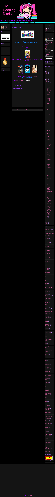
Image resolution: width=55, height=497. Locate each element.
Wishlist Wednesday (49, 138)
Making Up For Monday (48, 359)
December (48, 82)
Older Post (40, 109)
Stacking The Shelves (19, 81)
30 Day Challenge (47, 269)
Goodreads (28, 59)
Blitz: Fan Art (48, 149)
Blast (45, 276)
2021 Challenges (47, 257)
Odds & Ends (47, 378)
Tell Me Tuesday (47, 430)
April (47, 217)
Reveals (46, 401)
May (47, 216)
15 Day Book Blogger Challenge (49, 233)
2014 (47, 81)
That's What (46, 431)
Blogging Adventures (48, 284)
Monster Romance (47, 368)
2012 (47, 223)
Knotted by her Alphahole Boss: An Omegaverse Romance (48, 42)
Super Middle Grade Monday (49, 416)
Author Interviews (31, 22)
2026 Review (47, 268)
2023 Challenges (47, 261)
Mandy (6, 26)
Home (3, 22)
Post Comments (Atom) (30, 112)
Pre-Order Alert (47, 379)
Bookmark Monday (47, 299)
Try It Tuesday (47, 439)
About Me (8, 22)
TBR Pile (46, 424)
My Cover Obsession (48, 375)
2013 (47, 222)
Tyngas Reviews (29, 39)
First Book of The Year (48, 332)
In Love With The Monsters (48, 350)
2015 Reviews (47, 243)
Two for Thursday (47, 442)
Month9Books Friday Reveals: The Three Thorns (49, 192)
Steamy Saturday (47, 413)
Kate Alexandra (48, 39)
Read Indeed (47, 390)
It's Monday (46, 351)
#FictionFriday (47, 230)
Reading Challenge (47, 394)
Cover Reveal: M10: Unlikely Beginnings (49, 148)
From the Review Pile (48, 339)
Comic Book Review (47, 313)
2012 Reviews (47, 235)
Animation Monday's (47, 272)
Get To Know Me (47, 340)
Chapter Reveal (47, 307)
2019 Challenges (47, 253)
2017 (47, 78)
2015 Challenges (47, 242)
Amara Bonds (47, 44)
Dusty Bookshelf (47, 324)
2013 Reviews (47, 238)
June (47, 89)
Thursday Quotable (47, 435)
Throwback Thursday (48, 434)
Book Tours (46, 294)
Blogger (30, 495)
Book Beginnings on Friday (48, 287)
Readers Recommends (48, 393)
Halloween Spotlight (47, 346)
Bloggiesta (46, 283)
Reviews (24, 22)
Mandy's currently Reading (49, 36)
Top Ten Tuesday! (49, 176)
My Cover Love (47, 374)
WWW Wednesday (47, 451)
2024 (47, 70)
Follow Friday (48, 97)
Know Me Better (47, 355)
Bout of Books (47, 302)
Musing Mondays (49, 144)
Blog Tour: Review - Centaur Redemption (49, 164)
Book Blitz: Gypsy (49, 198)
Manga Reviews (47, 363)
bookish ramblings (47, 298)
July (47, 88)
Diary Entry (48, 99)
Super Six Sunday (47, 418)
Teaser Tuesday (49, 133)
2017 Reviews (47, 249)
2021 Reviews (47, 258)
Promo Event (47, 382)
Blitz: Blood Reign (49, 98)
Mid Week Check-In (47, 364)
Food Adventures (47, 335)
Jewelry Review (47, 354)
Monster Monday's (47, 367)
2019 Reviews (47, 254)
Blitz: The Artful (49, 179)
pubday (46, 383)
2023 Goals (14, 22)
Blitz (45, 279)
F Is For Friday (47, 328)
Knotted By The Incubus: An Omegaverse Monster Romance (49, 47)
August (48, 87)
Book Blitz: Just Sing (49, 197)
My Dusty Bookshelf (49, 100)
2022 (47, 72)
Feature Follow (47, 331)
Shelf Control (47, 409)
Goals (46, 343)
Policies (19, 22)
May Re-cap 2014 (49, 212)
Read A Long (47, 389)
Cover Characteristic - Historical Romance (49, 214)
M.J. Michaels (48, 52)
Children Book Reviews (48, 308)
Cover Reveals (47, 317)
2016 (47, 79)
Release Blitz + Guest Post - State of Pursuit (49, 168)
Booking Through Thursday (48, 295)
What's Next (46, 447)
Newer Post (15, 109)
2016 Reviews (47, 246)
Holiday (46, 347)
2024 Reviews (47, 264)
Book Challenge (47, 291)
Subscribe (5, 38)
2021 (47, 73)
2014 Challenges (47, 239)
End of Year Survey (47, 325)
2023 (47, 71)
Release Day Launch (48, 397)
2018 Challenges (47, 250)
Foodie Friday (47, 336)
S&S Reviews (47, 405)
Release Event (47, 398)
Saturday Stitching (47, 408)
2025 (45, 265)
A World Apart (48, 38)
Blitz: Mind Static (49, 132)
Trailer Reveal (47, 438)
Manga (46, 360)
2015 (47, 80)
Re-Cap (46, 386)
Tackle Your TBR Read (48, 423)
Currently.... (46, 320)
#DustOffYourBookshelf (48, 229)
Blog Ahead (46, 280)
